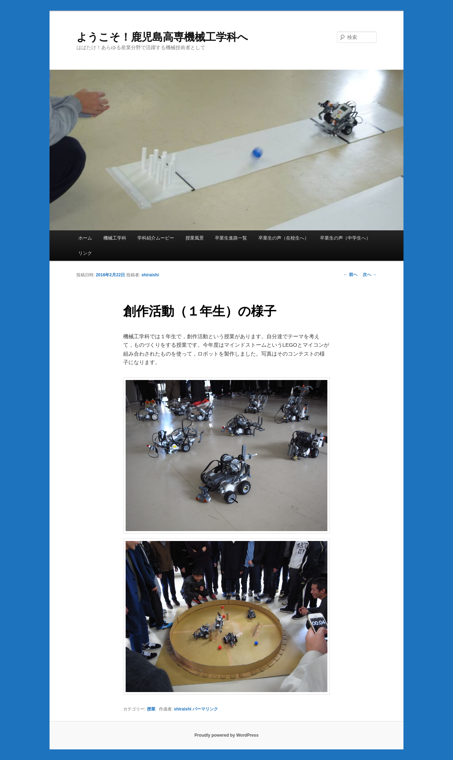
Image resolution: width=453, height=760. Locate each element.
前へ (350, 274)
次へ (370, 274)
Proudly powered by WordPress (226, 735)
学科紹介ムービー (155, 238)
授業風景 (194, 238)
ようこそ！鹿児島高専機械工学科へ (162, 37)
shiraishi (150, 274)
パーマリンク (205, 709)
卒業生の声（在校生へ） (283, 238)
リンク (85, 253)
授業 (151, 709)
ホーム (85, 238)
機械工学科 (114, 238)
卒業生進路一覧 (231, 238)
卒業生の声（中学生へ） (345, 238)
